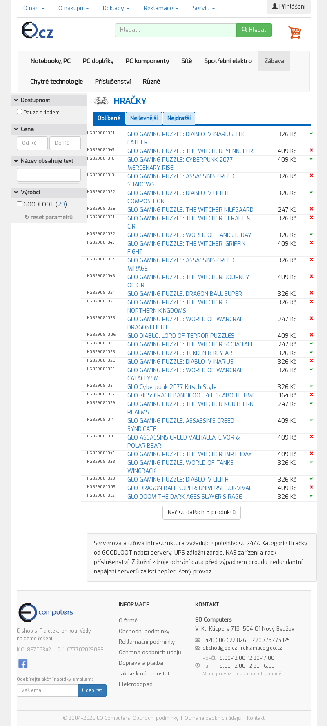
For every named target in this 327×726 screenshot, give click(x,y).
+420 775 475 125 (270, 640)
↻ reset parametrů (48, 217)
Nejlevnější (144, 118)
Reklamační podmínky (147, 641)
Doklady (116, 8)
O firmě (128, 620)
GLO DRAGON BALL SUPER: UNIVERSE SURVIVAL (189, 488)
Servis (204, 8)
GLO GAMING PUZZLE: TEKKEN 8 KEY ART (181, 353)
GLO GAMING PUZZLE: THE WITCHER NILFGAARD (190, 210)
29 (61, 205)
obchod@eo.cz (219, 648)
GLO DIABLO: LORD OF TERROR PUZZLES (180, 336)
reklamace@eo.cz (262, 648)
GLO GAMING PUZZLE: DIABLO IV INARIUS (180, 362)
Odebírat (92, 690)
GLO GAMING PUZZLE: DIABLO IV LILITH (178, 480)
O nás (33, 8)
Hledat (254, 30)
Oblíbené (109, 118)
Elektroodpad (136, 684)
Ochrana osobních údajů (150, 652)
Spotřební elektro (228, 61)
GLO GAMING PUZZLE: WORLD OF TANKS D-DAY (189, 235)
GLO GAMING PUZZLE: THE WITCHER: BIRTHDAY (189, 454)
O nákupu (73, 8)
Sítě (186, 61)
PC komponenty (147, 61)
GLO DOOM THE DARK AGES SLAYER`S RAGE (184, 497)
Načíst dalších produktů (202, 512)
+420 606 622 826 (224, 640)
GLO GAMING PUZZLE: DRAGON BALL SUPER (184, 294)
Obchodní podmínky (144, 631)
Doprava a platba (141, 662)
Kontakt (256, 718)
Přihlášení (288, 7)
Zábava (274, 61)
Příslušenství (113, 82)
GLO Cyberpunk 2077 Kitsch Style (172, 387)
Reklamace (161, 8)
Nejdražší (179, 118)
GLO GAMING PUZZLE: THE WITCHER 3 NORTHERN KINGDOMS (177, 307)
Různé (151, 82)
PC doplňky (98, 61)
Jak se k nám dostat (144, 673)
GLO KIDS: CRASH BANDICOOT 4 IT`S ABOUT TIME (191, 396)
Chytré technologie (56, 82)
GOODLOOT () (42, 205)
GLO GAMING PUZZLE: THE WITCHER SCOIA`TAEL (190, 345)
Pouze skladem (42, 112)
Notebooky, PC (50, 61)
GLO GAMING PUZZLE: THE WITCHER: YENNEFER (190, 151)
